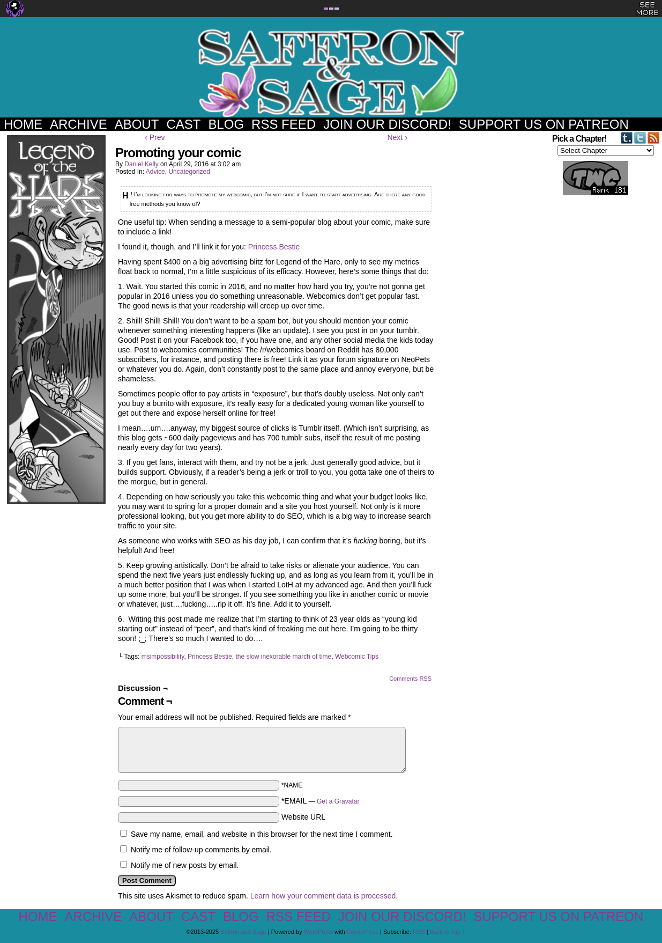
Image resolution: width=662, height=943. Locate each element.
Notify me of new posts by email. (185, 865)
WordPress (318, 932)
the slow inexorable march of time (283, 656)
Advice (155, 171)
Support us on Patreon (544, 124)
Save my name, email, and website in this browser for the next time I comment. (262, 834)
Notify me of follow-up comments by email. (201, 849)
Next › (397, 137)
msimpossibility (163, 656)
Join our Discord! (387, 124)
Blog (226, 124)
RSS (419, 932)
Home (23, 124)
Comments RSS (410, 678)
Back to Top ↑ (447, 932)
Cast (183, 124)
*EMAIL (320, 801)
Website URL (303, 817)
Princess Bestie (274, 246)
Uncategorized (189, 171)
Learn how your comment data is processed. (324, 896)
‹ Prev (155, 137)
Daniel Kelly (141, 164)
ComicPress (362, 932)
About (137, 124)
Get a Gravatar (338, 801)
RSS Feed (283, 124)
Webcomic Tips (356, 656)
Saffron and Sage (331, 72)
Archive (78, 124)
